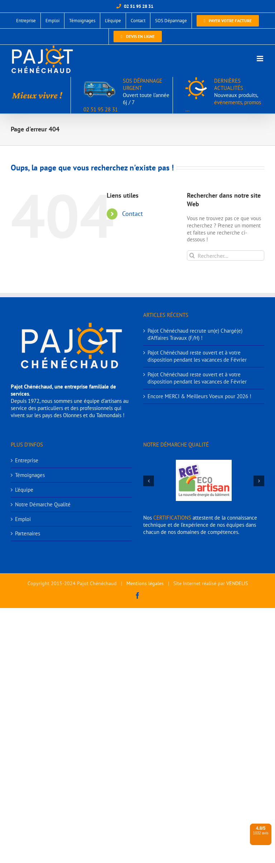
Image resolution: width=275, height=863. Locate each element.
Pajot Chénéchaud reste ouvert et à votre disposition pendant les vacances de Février (197, 356)
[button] (148, 481)
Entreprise (26, 460)
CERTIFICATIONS (172, 517)
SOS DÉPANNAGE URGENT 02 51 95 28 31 (126, 95)
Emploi (23, 519)
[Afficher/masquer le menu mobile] (260, 58)
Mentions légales (145, 583)
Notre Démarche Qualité (43, 504)
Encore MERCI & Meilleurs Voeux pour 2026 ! (199, 396)
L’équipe (24, 489)
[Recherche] (192, 255)
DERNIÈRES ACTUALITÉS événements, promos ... (223, 95)
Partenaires (27, 533)
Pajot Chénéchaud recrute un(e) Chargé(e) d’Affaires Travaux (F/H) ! (195, 334)
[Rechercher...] (225, 255)
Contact (132, 213)
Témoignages (30, 475)
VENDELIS (237, 583)
